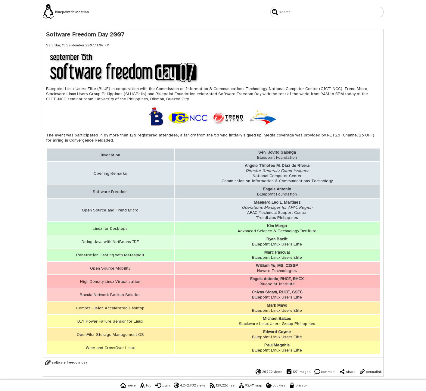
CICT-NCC (331, 88)
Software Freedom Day (239, 93)
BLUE (104, 88)
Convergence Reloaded (91, 140)
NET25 (333, 135)
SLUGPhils (135, 93)
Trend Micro (355, 88)
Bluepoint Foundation (175, 93)
